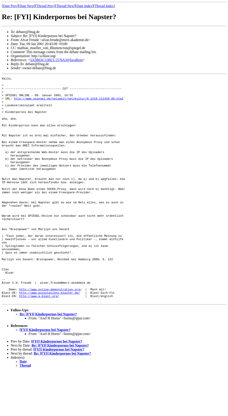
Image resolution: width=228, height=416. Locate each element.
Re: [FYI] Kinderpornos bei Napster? (48, 359)
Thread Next (65, 6)
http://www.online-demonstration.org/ (50, 332)
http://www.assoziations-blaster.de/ (49, 336)
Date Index (84, 6)
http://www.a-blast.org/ (39, 340)
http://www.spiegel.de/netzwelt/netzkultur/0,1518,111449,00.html (68, 103)
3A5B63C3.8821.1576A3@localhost (56, 60)
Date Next (27, 6)
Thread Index (104, 6)
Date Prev (10, 6)
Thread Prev (45, 6)
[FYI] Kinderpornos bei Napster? (45, 374)
